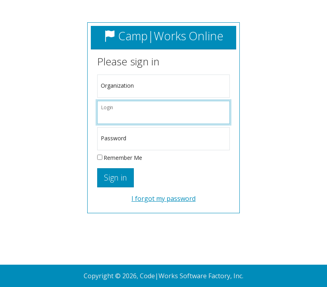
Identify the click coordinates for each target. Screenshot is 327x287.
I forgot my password (163, 198)
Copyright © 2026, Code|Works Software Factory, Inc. (163, 275)
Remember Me (123, 157)
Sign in (115, 177)
